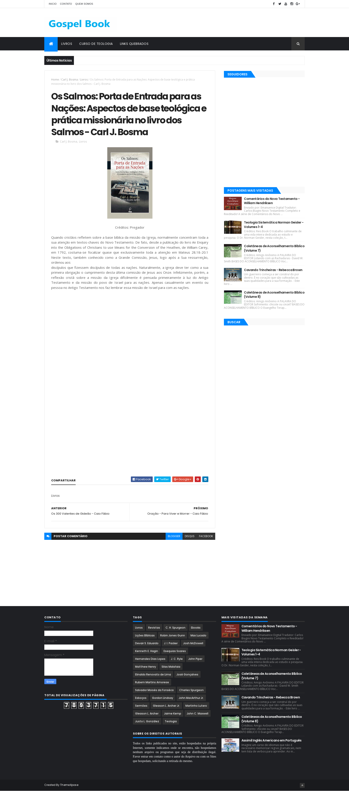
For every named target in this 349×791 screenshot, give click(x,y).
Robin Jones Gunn (172, 635)
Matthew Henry (145, 667)
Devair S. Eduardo (146, 643)
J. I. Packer (171, 643)
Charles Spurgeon (191, 690)
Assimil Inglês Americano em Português (271, 740)
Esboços (140, 698)
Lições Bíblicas (145, 635)
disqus (190, 536)
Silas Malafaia (171, 667)
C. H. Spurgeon (175, 627)
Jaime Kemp (172, 713)
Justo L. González (147, 721)
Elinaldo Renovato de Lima (153, 674)
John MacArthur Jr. (191, 698)
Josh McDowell (193, 643)
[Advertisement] (224, 22)
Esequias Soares (175, 651)
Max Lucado (198, 635)
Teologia (171, 721)
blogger (174, 536)
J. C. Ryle (177, 659)
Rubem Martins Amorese (152, 682)
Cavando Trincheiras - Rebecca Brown (273, 270)
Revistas (154, 627)
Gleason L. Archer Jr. (166, 706)
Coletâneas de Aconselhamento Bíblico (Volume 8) (274, 294)
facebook (206, 536)
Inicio (53, 3)
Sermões (141, 706)
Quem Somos (84, 3)
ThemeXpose (69, 785)
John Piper (195, 659)
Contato (66, 3)
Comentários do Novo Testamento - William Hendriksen (272, 201)
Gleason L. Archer (146, 713)
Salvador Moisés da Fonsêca (154, 690)
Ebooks (196, 627)
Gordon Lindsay (162, 698)
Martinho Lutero (196, 706)
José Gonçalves (187, 674)
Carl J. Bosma (69, 79)
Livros (66, 43)
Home (55, 79)
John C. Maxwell (197, 713)
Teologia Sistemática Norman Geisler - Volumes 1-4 (273, 224)
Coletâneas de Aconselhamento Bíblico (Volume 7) (274, 248)
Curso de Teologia (96, 43)
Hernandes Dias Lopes (150, 659)
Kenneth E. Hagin (146, 651)
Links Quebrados (134, 43)
